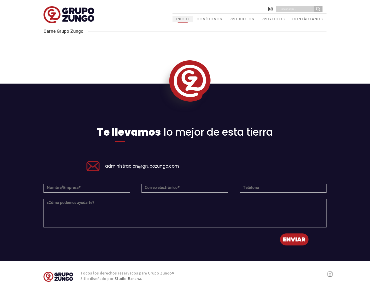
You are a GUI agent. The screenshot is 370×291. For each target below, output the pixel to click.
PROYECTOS (273, 19)
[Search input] (296, 9)
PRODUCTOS (242, 19)
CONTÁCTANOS (307, 19)
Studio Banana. (128, 279)
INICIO (182, 19)
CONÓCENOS (209, 19)
